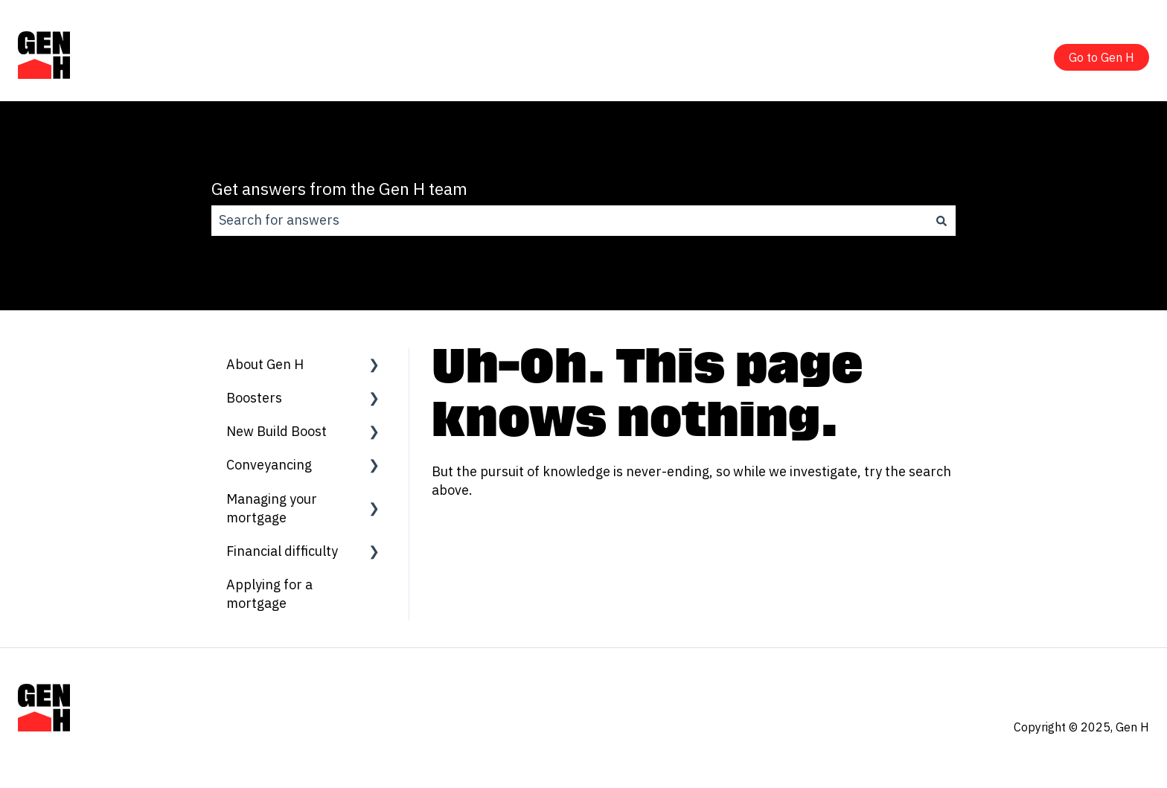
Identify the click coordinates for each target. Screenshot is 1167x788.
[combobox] (569, 220)
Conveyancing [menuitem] (269, 464)
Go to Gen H (1101, 57)
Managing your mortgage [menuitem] (271, 508)
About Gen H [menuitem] (265, 364)
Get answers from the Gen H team (339, 188)
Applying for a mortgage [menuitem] (269, 594)
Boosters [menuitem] (254, 397)
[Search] (941, 220)
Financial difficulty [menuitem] (282, 551)
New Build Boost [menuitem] (276, 431)
